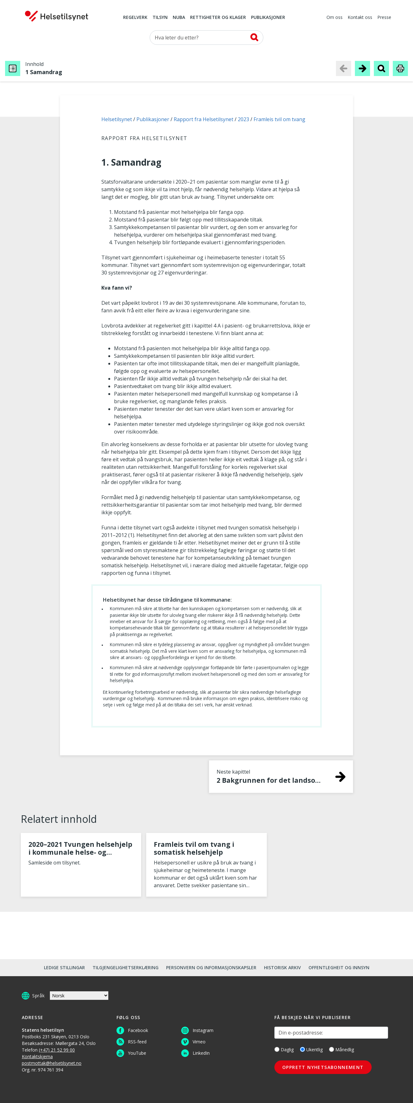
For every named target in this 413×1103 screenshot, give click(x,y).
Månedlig (341, 1050)
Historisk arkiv (282, 967)
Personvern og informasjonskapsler (211, 967)
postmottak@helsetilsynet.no (51, 1063)
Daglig (284, 1050)
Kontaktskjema (37, 1056)
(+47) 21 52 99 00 (57, 1050)
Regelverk (135, 17)
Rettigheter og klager (218, 17)
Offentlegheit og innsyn (338, 967)
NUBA (179, 17)
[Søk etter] (206, 37)
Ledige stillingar (64, 967)
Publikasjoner (268, 17)
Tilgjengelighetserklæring (126, 967)
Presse (384, 17)
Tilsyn (160, 17)
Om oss (334, 17)
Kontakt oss (360, 17)
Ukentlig (311, 1050)
